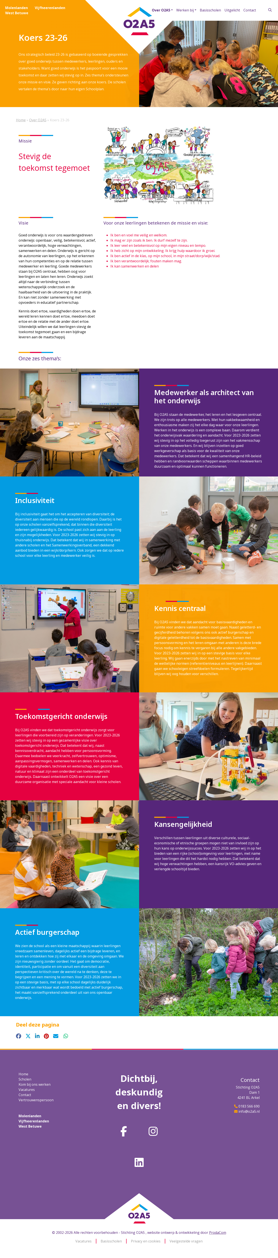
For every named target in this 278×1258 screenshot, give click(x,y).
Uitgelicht (232, 10)
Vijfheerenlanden (50, 7)
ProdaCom (217, 1232)
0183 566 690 (249, 1106)
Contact (249, 10)
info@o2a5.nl (249, 1111)
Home (21, 120)
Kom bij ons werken (35, 1084)
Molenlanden (16, 7)
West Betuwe (16, 13)
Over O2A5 (161, 10)
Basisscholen (210, 10)
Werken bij (185, 10)
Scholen (25, 1079)
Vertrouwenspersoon (36, 1100)
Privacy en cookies (145, 1241)
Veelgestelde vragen (186, 1241)
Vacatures (27, 1089)
